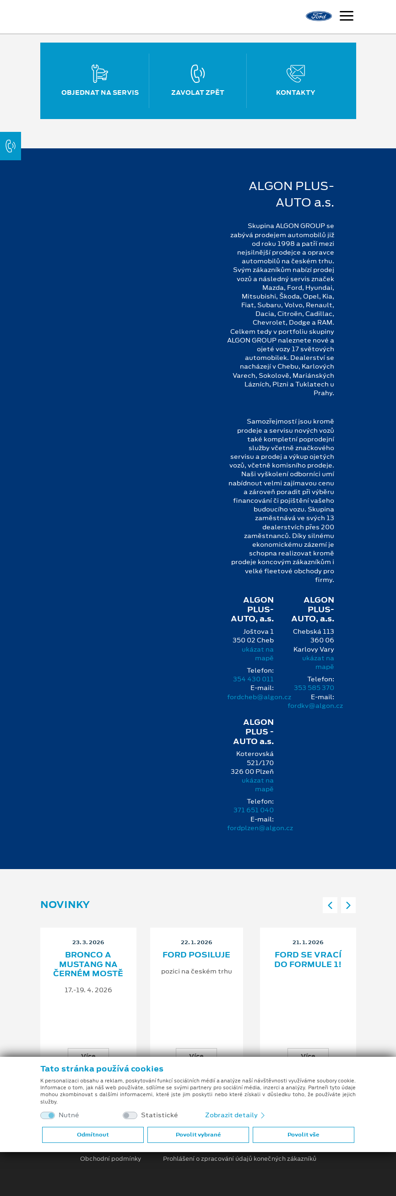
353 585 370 (314, 687)
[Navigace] (346, 17)
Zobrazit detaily (235, 1115)
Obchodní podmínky (110, 1159)
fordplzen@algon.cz (260, 827)
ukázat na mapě (258, 654)
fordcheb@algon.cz (259, 696)
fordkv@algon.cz (315, 705)
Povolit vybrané (198, 1134)
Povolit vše (303, 1134)
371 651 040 (253, 810)
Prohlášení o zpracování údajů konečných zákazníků (239, 1159)
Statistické (159, 1115)
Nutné (69, 1115)
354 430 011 (253, 679)
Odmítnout (93, 1134)
